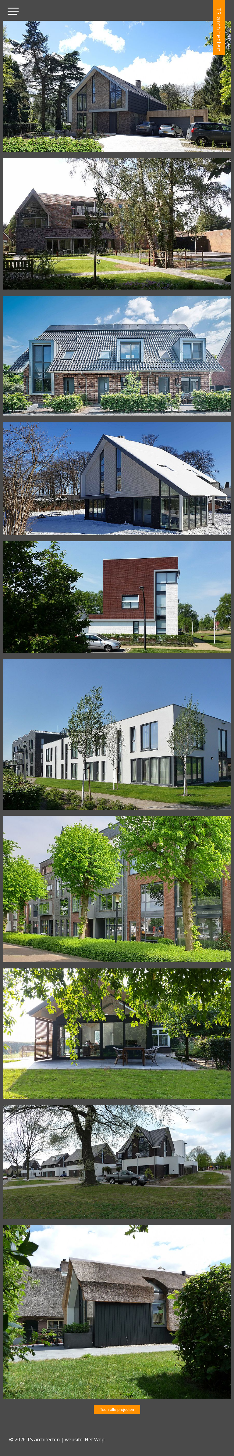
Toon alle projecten (117, 1409)
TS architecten (219, 29)
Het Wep (95, 1439)
